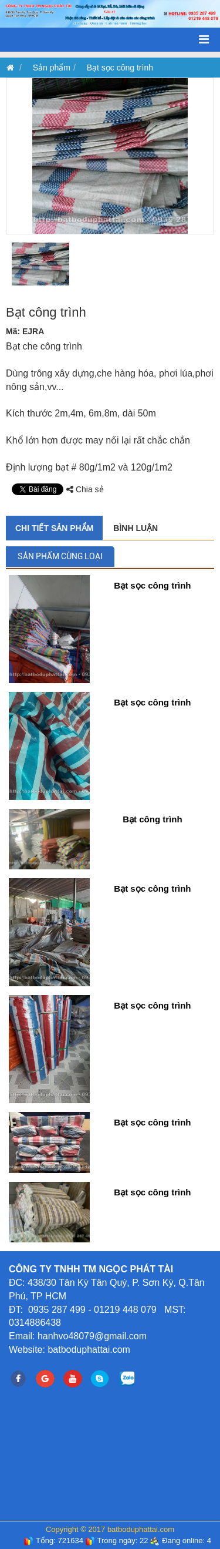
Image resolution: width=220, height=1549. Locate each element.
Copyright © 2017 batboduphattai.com (110, 1529)
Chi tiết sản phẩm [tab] (54, 528)
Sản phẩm (51, 67)
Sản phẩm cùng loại (60, 556)
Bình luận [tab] (135, 528)
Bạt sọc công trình (120, 67)
